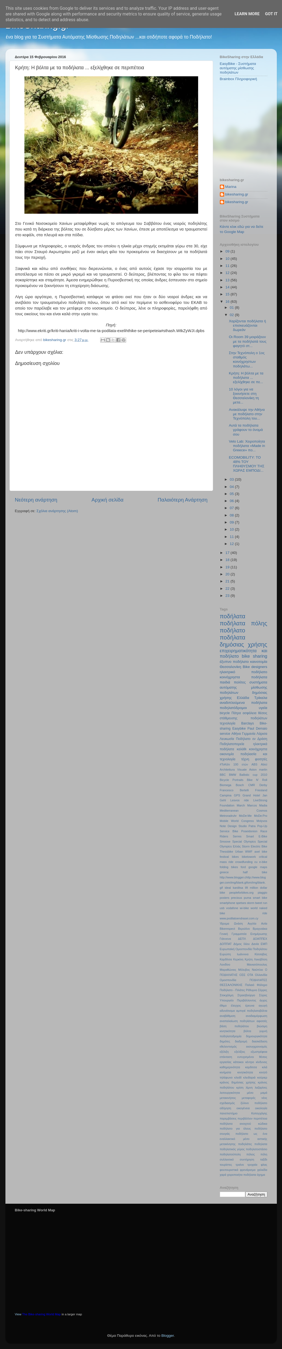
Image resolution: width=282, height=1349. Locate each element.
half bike (255, 872)
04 (232, 487)
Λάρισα (261, 734)
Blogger (167, 1336)
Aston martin (258, 769)
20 (227, 574)
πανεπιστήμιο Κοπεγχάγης (243, 1113)
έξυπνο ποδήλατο (234, 662)
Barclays (247, 723)
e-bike (263, 861)
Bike (246, 667)
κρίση (239, 1087)
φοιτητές (261, 759)
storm (250, 902)
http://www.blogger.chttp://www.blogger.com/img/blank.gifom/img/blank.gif (243, 882)
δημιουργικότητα (256, 1036)
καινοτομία (258, 662)
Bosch (240, 785)
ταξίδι (263, 1159)
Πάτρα (236, 713)
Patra (252, 826)
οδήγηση (225, 1108)
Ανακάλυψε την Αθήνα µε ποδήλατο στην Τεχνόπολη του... (247, 414)
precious (236, 897)
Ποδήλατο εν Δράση (251, 739)
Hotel (256, 795)
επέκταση (226, 1056)
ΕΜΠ (264, 943)
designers (259, 667)
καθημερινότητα (230, 1067)
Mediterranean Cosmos (243, 810)
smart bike (260, 897)
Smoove (225, 841)
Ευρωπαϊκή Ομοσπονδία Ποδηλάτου (243, 949)
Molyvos (261, 820)
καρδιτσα (251, 1067)
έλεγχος (236, 1005)
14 (227, 287)
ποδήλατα (232, 616)
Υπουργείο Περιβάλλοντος (238, 1000)
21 (227, 581)
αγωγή (263, 1005)
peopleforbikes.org (241, 892)
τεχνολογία (228, 723)
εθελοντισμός (228, 1046)
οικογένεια (243, 1108)
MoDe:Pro (260, 815)
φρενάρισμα (247, 1169)
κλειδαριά (249, 1077)
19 (227, 567)
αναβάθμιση (228, 1015)
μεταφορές (249, 1097)
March (241, 805)
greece (224, 872)
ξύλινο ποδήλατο (254, 1103)
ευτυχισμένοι (245, 1056)
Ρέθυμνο (251, 990)
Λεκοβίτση (260, 959)
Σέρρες (262, 990)
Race (263, 831)
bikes (235, 856)
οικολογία (261, 1108)
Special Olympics (244, 841)
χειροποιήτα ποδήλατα (241, 1174)
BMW (232, 774)
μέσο (250, 1092)
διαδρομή (241, 1041)
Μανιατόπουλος (257, 964)
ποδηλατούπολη (230, 1154)
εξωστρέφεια (259, 1051)
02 (232, 315)
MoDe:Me (245, 815)
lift (246, 887)
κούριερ (262, 1077)
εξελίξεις (240, 1051)
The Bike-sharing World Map (41, 1314)
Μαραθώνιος (228, 969)
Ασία (264, 923)
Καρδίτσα (226, 959)
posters (224, 897)
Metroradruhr (228, 815)
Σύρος (263, 995)
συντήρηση (247, 1159)
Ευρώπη (225, 954)
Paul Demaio (257, 728)
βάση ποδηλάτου (234, 1026)
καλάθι (241, 749)
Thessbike (226, 851)
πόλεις (250, 1154)
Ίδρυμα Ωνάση (231, 923)
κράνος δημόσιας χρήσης (238, 1082)
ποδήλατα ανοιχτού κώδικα (243, 1123)
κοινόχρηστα (258, 749)
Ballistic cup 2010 (253, 774)
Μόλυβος (244, 969)
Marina (230, 187)
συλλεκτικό (227, 1159)
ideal (228, 887)
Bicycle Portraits (231, 779)
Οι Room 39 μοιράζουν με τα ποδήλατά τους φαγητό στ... (247, 341)
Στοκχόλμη (226, 995)
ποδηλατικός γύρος (232, 1149)
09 (227, 251)
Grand (247, 795)
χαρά (223, 1174)
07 (232, 508)
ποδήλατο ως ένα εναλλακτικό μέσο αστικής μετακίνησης (243, 1139)
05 (232, 494)
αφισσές (262, 1021)
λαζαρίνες (261, 1087)
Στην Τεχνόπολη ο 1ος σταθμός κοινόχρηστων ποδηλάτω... (247, 359)
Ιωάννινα (243, 954)
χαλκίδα (262, 1169)
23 (227, 596)
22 (227, 589)
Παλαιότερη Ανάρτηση (183, 500)
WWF (248, 851)
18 (227, 560)
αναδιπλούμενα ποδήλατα (243, 703)
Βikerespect (227, 928)
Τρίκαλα (260, 698)
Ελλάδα (243, 698)
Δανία (255, 943)
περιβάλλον (244, 1118)
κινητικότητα (245, 1072)
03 (232, 479)
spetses (241, 902)
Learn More (247, 13)
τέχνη (245, 759)
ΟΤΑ (250, 974)
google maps (258, 867)
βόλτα (247, 1031)
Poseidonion (249, 831)
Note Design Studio (233, 826)
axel (257, 851)
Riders (224, 836)
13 (227, 280)
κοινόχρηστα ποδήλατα (243, 677)
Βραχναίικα (260, 928)
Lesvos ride (239, 800)
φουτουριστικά (229, 1169)
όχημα (261, 1174)
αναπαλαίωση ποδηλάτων (237, 1021)
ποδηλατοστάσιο (256, 1149)
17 (227, 553)
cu (255, 861)
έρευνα (249, 1005)
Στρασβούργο (246, 995)
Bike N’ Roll (257, 779)
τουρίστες (226, 1164)
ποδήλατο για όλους (235, 1128)
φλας (264, 1164)
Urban (239, 851)
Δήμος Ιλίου (241, 943)
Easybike (239, 728)
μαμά (264, 1092)
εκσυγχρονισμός (256, 1046)
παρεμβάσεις (228, 1118)
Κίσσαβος (261, 954)
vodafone (232, 908)
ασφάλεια (249, 713)
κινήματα (225, 1072)
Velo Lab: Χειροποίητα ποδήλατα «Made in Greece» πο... (247, 445)
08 (232, 515)
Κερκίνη (238, 959)
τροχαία (252, 1164)
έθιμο (223, 1005)
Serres (237, 836)
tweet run (261, 902)
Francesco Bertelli (234, 790)
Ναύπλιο (257, 969)
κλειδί (237, 1077)
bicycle (225, 713)
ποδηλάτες (245, 1144)
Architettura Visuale (233, 769)
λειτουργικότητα (230, 1092)
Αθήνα (236, 734)
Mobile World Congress (237, 820)
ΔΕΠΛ (242, 938)
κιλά (264, 1067)
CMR (251, 785)
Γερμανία (248, 734)
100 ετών (240, 764)
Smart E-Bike (256, 836)
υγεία (263, 708)
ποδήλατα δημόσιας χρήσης (243, 641)
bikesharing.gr (236, 194)
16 (227, 302)
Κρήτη (249, 959)
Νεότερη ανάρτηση (36, 500)
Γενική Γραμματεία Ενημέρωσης (243, 933)
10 (227, 259)
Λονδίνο (225, 964)
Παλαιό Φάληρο (256, 984)
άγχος (263, 1000)
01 (232, 307)
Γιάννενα (225, 938)
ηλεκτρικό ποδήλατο (243, 672)
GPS (237, 795)
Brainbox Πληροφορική (238, 79)
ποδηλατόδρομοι (233, 708)
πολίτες (240, 682)
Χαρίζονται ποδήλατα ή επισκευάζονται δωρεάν (247, 325)
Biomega (226, 785)
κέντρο (249, 1062)
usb (222, 908)
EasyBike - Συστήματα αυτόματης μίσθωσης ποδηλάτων (238, 68)
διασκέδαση (259, 1041)
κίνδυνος (261, 1062)
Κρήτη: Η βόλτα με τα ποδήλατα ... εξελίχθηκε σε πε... (246, 377)
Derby (263, 785)
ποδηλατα (260, 1144)
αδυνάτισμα (227, 1010)
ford (243, 867)
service (225, 734)
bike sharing (254, 656)
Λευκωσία (227, 739)
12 (227, 273)
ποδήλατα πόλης (243, 623)
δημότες (225, 1041)
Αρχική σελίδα (107, 500)
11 (227, 266)
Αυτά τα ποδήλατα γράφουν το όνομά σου (246, 429)
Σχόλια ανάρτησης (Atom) (57, 511)
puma (247, 897)
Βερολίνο (244, 928)
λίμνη (249, 1087)
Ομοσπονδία (228, 980)
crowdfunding (243, 861)
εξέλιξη (224, 1051)
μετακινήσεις (228, 1097)
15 (227, 294)
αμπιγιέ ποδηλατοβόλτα (251, 1010)
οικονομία (227, 754)
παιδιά (225, 682)
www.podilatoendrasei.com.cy (239, 918)
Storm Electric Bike (254, 846)
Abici (264, 764)
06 (232, 501)
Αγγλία (252, 923)
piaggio (262, 892)
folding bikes (229, 867)
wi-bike (244, 908)
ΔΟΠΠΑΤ (226, 943)
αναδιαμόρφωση (256, 1015)
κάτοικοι (238, 1062)
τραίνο (240, 1164)
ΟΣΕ (242, 974)
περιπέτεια (260, 1118)
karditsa (238, 887)
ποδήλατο (232, 630)
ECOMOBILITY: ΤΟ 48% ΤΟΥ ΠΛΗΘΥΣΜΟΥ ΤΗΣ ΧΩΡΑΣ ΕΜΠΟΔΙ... (246, 464)
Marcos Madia (257, 805)
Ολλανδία (261, 974)
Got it (271, 13)
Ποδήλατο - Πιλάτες (232, 990)
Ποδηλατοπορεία (232, 744)
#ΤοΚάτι (225, 764)
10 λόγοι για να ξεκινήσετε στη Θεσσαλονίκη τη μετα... (244, 396)
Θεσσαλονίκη (230, 667)
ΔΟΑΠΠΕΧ (260, 938)
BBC (223, 774)
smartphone (227, 902)
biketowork (249, 856)
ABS (255, 764)
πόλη (264, 1154)
